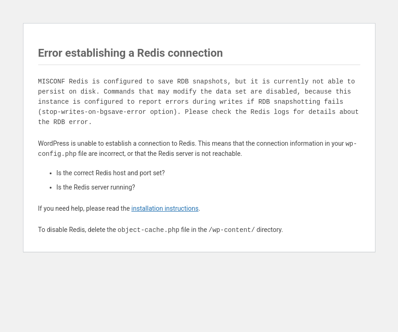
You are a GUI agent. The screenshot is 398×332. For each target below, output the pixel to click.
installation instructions (165, 208)
